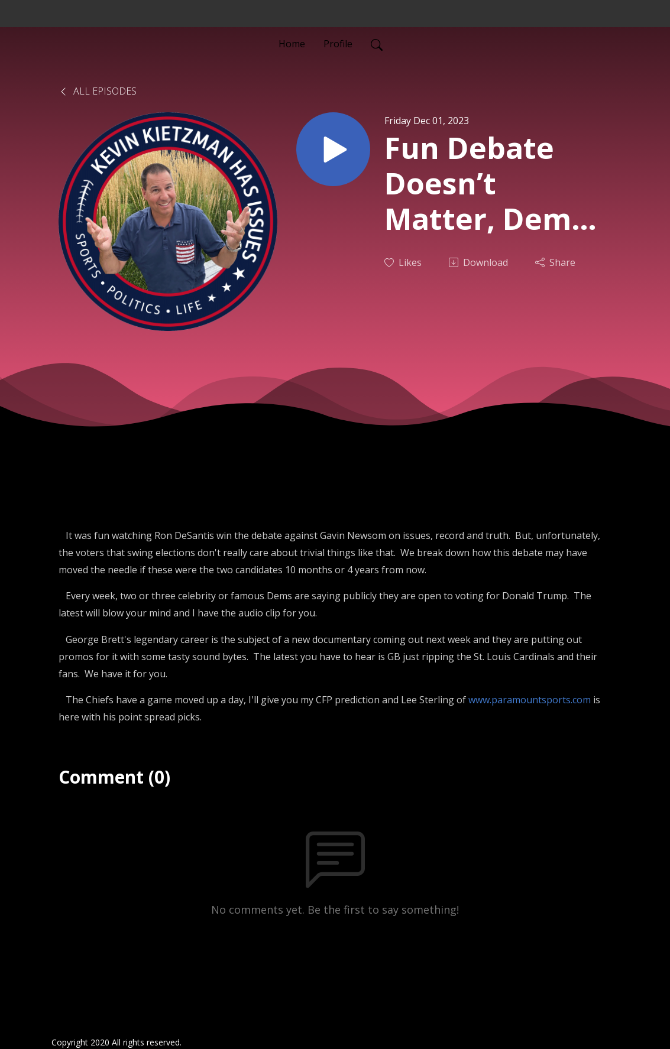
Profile (337, 43)
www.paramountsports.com (529, 699)
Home (292, 43)
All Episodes (98, 91)
